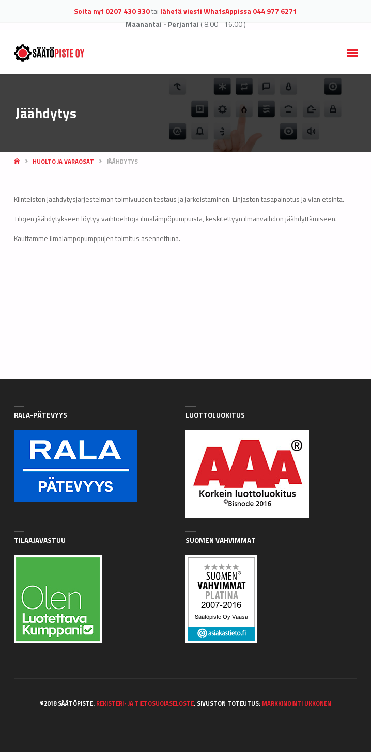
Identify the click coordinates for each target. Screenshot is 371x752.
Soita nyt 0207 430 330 (112, 11)
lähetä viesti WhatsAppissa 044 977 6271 (228, 11)
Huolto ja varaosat (63, 161)
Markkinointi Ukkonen (296, 703)
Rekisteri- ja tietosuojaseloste (145, 703)
